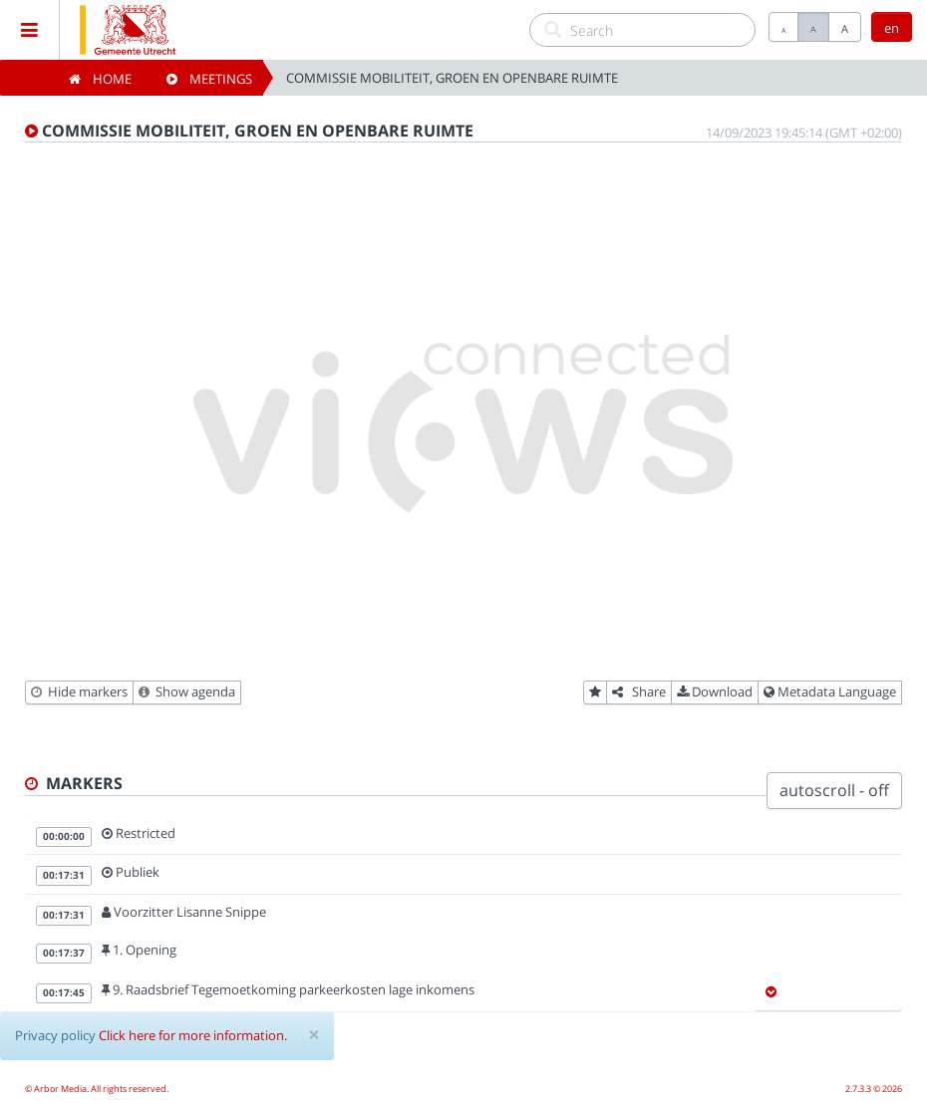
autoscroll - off (834, 790)
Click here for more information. (193, 1035)
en (891, 28)
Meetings (209, 79)
